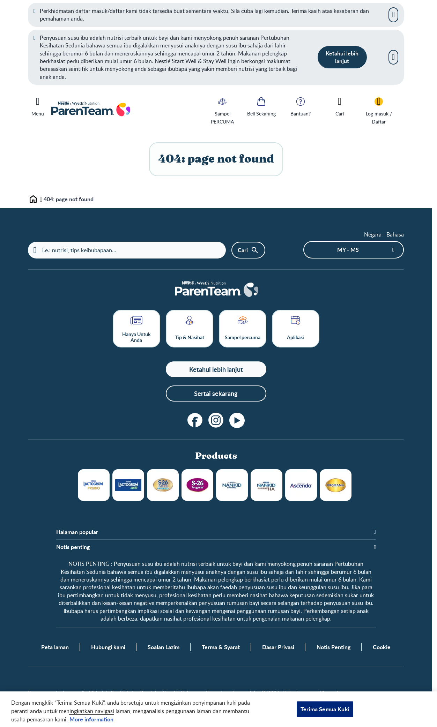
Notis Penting (333, 647)
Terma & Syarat (221, 647)
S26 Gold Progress (163, 485)
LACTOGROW (94, 485)
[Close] (393, 14)
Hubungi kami (108, 647)
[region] (218, 709)
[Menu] (38, 105)
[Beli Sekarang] (261, 106)
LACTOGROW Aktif (128, 485)
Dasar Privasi (278, 647)
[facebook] (195, 420)
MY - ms (348, 250)
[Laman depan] (216, 290)
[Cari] (339, 106)
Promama (335, 485)
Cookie (382, 647)
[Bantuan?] (300, 106)
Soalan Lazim (163, 647)
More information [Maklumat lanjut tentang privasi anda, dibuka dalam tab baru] (91, 719)
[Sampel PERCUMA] (222, 110)
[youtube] (237, 420)
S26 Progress (197, 485)
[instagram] (216, 420)
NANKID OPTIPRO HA (266, 485)
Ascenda (301, 485)
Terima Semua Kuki (325, 709)
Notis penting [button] (73, 547)
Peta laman (55, 647)
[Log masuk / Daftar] (378, 110)
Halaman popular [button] (77, 532)
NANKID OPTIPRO (232, 485)
